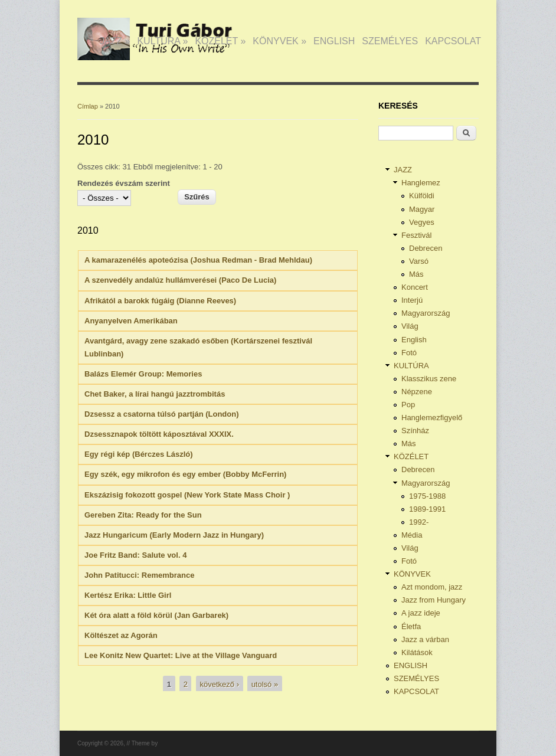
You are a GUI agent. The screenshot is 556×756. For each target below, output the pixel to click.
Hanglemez (420, 182)
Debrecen (425, 248)
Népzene (416, 391)
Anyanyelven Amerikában (131, 320)
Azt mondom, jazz (431, 586)
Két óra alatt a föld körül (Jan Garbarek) (156, 615)
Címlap (87, 106)
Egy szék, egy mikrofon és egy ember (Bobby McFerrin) (185, 474)
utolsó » (265, 684)
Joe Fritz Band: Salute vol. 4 (135, 555)
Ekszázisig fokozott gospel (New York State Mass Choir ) (187, 494)
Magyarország (425, 313)
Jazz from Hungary (433, 599)
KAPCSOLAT (453, 41)
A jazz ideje (420, 612)
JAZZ (115, 41)
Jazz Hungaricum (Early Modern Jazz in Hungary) (174, 535)
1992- (419, 522)
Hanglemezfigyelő (431, 417)
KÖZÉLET (220, 41)
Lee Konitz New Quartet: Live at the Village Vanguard (180, 655)
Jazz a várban (425, 639)
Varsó (419, 261)
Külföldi (421, 195)
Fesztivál (416, 235)
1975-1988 (427, 496)
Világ (409, 326)
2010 (88, 230)
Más (416, 274)
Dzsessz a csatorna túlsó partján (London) (161, 414)
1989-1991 (427, 509)
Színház (415, 430)
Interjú (412, 300)
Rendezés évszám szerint (123, 183)
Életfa (411, 626)
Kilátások (417, 652)
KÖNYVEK (279, 41)
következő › (219, 684)
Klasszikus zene (428, 378)
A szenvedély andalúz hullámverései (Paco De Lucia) (180, 280)
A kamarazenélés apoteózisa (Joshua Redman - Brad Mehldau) (198, 260)
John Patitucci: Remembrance (139, 575)
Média (411, 535)
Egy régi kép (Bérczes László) (138, 454)
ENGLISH (334, 41)
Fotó (409, 352)
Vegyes (421, 222)
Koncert (414, 287)
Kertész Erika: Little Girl (127, 595)
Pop (408, 404)
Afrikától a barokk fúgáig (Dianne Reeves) (160, 300)
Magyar (421, 209)
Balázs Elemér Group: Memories (143, 373)
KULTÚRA (162, 41)
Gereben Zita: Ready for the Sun (143, 514)
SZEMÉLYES (390, 41)
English (414, 339)
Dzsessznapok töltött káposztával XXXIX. (159, 434)
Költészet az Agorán (121, 635)
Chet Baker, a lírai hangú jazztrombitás (154, 394)
